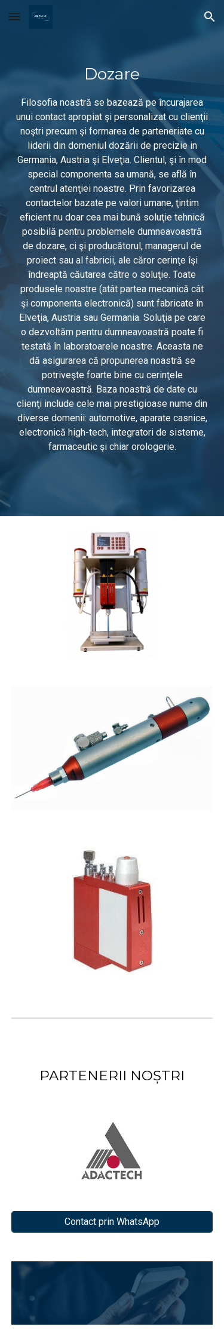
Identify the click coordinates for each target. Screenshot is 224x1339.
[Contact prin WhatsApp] (112, 1221)
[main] (112, 258)
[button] (14, 16)
